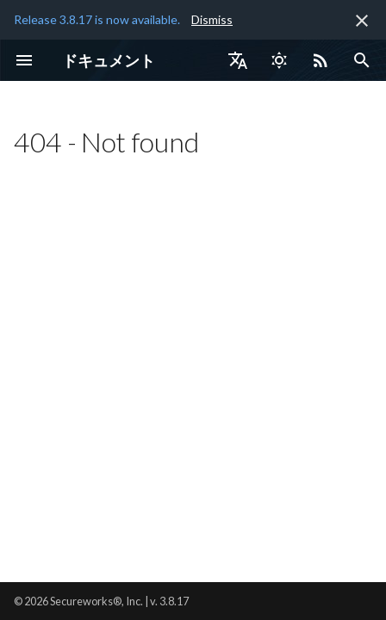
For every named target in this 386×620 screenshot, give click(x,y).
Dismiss (212, 19)
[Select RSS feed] (320, 60)
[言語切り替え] (238, 60)
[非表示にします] (362, 20)
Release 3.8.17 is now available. (97, 19)
